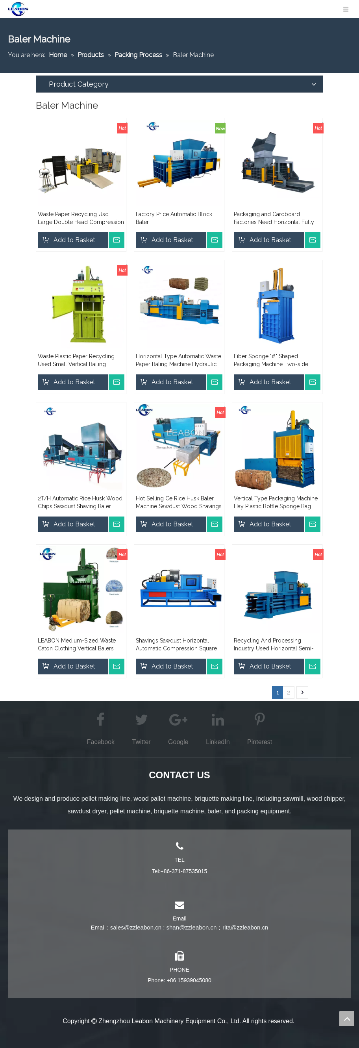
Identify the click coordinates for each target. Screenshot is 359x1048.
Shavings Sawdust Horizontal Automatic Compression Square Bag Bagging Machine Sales (176, 644)
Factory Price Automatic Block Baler (174, 218)
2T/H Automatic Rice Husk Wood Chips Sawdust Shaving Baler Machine (80, 502)
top (346, 1018)
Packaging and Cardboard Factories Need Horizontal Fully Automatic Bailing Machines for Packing (274, 218)
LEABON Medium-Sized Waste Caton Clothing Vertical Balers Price (77, 644)
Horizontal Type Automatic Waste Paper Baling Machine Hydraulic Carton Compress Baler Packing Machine (178, 360)
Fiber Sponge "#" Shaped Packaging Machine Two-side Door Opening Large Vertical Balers (271, 360)
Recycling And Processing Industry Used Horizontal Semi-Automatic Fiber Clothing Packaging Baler (274, 644)
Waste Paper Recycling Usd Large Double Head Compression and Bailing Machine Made (81, 218)
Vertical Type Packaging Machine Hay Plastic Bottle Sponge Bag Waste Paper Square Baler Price (276, 502)
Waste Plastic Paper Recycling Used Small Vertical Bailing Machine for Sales (76, 360)
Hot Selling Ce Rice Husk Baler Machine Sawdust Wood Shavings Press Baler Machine (179, 502)
